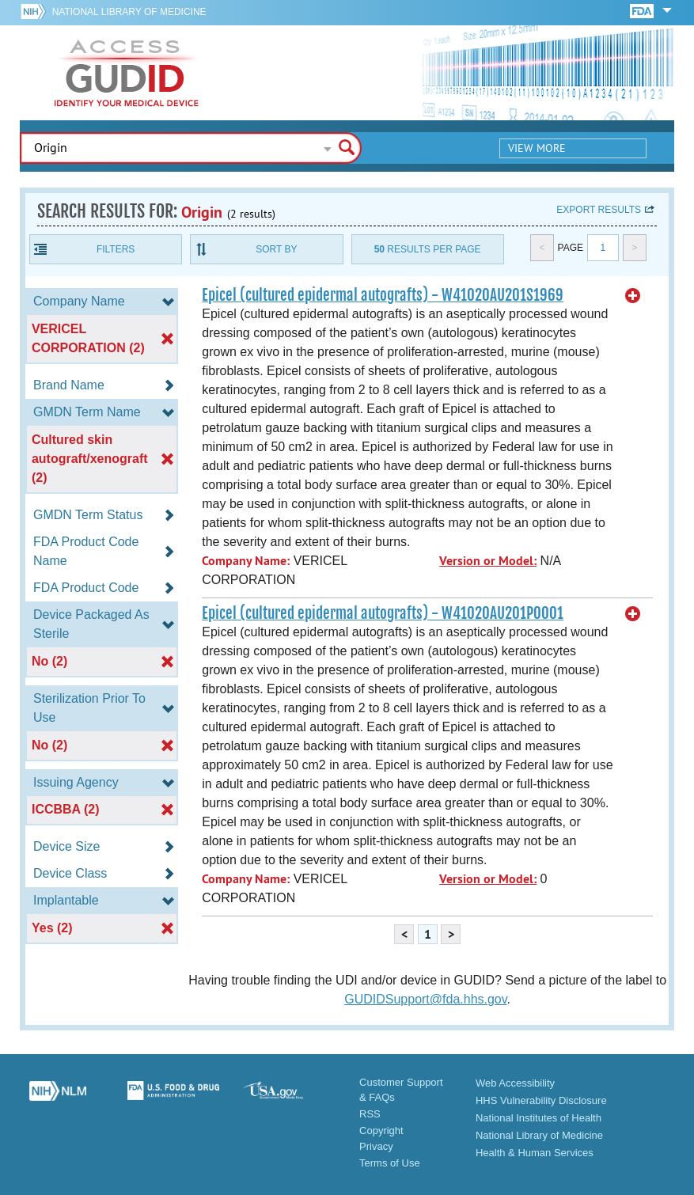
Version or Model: (488, 560)
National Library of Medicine (129, 11)
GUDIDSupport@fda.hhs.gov (425, 999)
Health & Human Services (535, 1153)
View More (537, 148)
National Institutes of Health (538, 1118)
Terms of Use (389, 1163)
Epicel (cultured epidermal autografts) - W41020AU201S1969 (382, 295)
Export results (598, 209)
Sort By (276, 249)
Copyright (381, 1130)
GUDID (126, 72)
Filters (116, 249)
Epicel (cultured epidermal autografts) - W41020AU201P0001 (382, 613)
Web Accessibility (515, 1083)
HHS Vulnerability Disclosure (541, 1100)
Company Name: (246, 560)
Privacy (376, 1146)
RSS (370, 1114)
